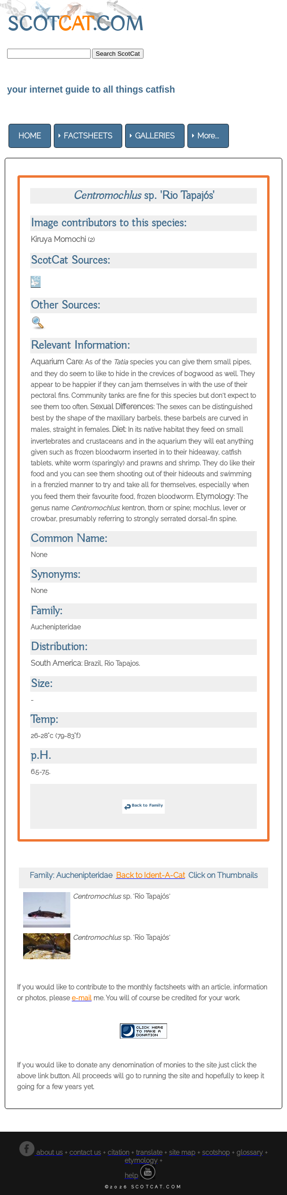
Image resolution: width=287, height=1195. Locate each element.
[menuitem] (29, 136)
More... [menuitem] (208, 135)
